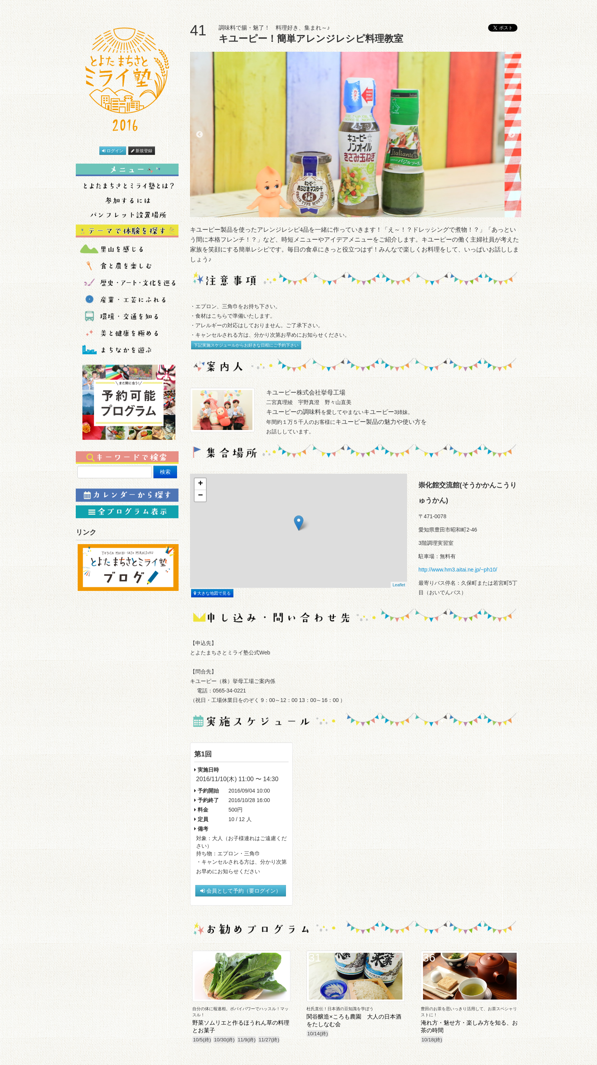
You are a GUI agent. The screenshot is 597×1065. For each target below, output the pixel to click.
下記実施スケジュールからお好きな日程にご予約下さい (246, 345)
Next (512, 134)
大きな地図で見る (212, 593)
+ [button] (200, 484)
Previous (199, 134)
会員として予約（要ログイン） (240, 891)
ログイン (112, 150)
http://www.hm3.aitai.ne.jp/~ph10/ (457, 570)
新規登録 (141, 150)
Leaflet (399, 585)
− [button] (200, 495)
